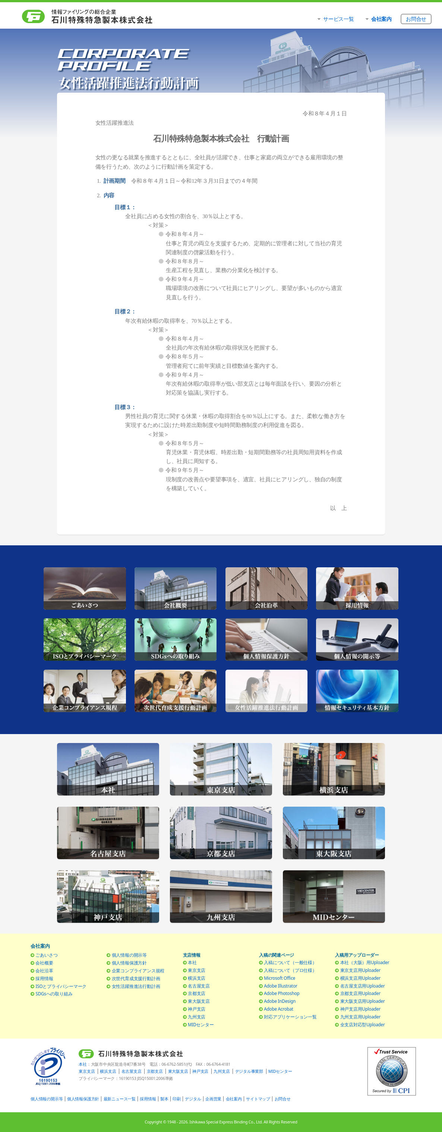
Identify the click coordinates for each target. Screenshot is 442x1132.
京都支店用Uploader (360, 993)
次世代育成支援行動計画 (136, 978)
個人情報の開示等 (129, 955)
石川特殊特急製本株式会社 (90, 17)
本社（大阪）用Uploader (364, 962)
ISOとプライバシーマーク (60, 986)
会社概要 (44, 963)
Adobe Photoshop (281, 993)
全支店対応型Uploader (362, 1024)
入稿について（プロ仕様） (290, 970)
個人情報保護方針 (129, 963)
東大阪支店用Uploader (362, 1001)
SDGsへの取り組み (53, 994)
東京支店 (196, 970)
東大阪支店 (199, 1001)
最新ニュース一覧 (120, 1098)
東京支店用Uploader (360, 970)
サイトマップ (258, 1098)
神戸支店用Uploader (360, 1009)
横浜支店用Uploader (360, 978)
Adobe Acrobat (278, 1009)
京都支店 (196, 993)
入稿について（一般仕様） (290, 962)
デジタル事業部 (249, 1071)
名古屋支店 (199, 986)
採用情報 (44, 978)
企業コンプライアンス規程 (138, 970)
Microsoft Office (279, 978)
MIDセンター (201, 1024)
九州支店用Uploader (360, 1017)
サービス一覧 (338, 18)
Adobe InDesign (280, 1001)
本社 (192, 962)
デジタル (193, 1098)
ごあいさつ (46, 955)
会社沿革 (44, 970)
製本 (164, 1098)
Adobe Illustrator (280, 986)
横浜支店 (196, 978)
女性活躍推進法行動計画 (136, 986)
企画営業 (213, 1098)
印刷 (177, 1098)
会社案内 (234, 1098)
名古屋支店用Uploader (362, 986)
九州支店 (196, 1017)
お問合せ (283, 1098)
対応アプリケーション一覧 (290, 1017)
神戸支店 (196, 1009)
